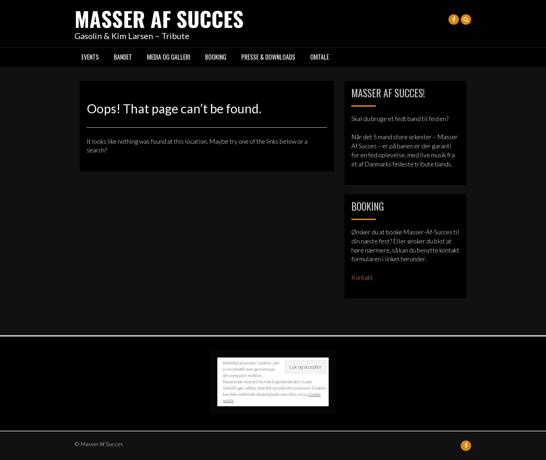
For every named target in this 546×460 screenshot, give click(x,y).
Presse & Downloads (268, 56)
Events (90, 56)
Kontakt (362, 277)
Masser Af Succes (159, 18)
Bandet (123, 56)
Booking (215, 56)
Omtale (319, 56)
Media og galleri (168, 56)
